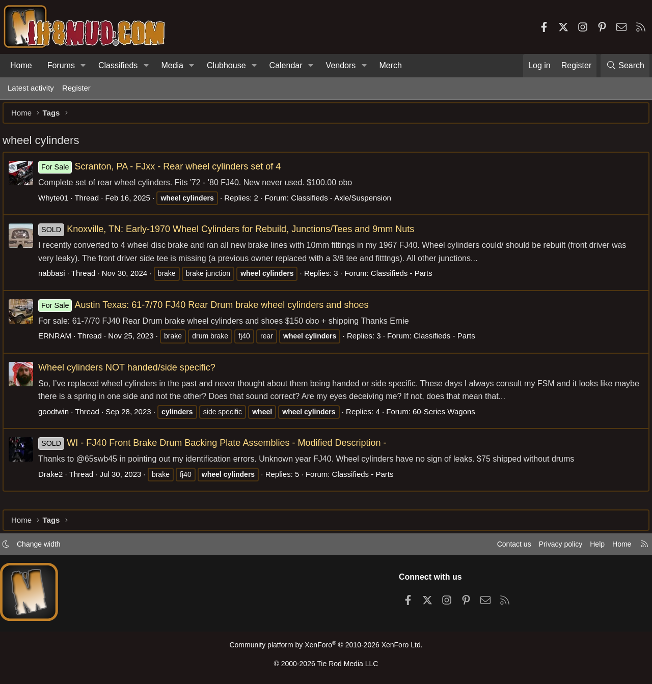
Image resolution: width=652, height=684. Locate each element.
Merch (390, 65)
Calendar (286, 65)
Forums (61, 65)
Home (21, 65)
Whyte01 (58, 202)
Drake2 (55, 479)
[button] (83, 65)
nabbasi (56, 278)
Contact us (503, 546)
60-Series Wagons (449, 416)
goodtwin (58, 416)
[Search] (625, 65)
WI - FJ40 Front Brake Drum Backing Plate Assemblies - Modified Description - (217, 448)
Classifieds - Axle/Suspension (346, 202)
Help (593, 546)
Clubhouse (226, 65)
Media (172, 65)
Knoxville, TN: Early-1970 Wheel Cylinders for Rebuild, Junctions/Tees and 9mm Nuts (231, 234)
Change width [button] (43, 546)
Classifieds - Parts (407, 278)
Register (76, 87)
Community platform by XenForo (326, 647)
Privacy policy (553, 546)
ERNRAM (59, 340)
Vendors (341, 65)
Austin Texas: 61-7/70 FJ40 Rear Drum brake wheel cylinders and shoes (208, 310)
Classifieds (118, 65)
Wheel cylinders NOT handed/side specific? (132, 372)
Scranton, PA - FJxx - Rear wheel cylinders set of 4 (164, 171)
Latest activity (31, 87)
